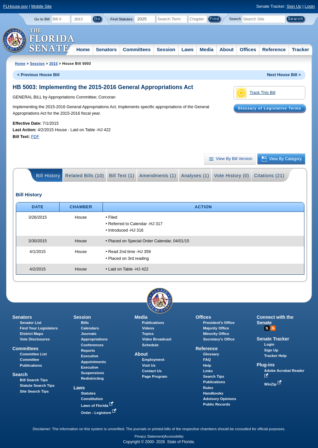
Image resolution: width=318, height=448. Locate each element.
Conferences (92, 345)
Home (83, 49)
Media (207, 49)
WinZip (273, 384)
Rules (208, 388)
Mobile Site (41, 6)
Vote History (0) (231, 175)
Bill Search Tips (34, 380)
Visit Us (149, 365)
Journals (88, 334)
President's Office (219, 323)
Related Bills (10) (84, 175)
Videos (148, 328)
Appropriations (94, 339)
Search (235, 19)
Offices (248, 49)
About (227, 49)
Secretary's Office (219, 339)
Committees (137, 49)
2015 (53, 63)
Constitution (92, 399)
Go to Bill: (42, 19)
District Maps (31, 334)
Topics (148, 334)
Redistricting (92, 378)
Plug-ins (266, 364)
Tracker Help (275, 356)
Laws (187, 49)
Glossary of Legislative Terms (269, 108)
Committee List (33, 354)
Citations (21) (269, 175)
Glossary (211, 354)
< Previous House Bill (38, 74)
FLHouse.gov (15, 6)
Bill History (48, 175)
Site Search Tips (34, 391)
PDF (35, 136)
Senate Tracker (273, 338)
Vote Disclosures (35, 339)
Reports (88, 350)
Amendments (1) (157, 175)
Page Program (154, 376)
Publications (153, 323)
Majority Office (216, 328)
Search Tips (213, 376)
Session (166, 49)
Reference (274, 49)
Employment (153, 360)
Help (207, 365)
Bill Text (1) (121, 175)
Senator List (30, 323)
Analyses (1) (195, 175)
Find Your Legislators (39, 328)
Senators (106, 49)
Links (208, 371)
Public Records (216, 404)
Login (310, 6)
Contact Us (152, 371)
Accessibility (174, 436)
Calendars (90, 328)
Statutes (88, 393)
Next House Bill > (284, 74)
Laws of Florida (98, 406)
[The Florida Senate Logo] (38, 40)
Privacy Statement (149, 436)
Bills (85, 323)
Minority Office (216, 334)
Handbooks (213, 393)
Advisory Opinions (219, 399)
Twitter (266, 328)
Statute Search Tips (37, 385)
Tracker (300, 49)
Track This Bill (255, 93)
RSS (273, 328)
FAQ (207, 360)
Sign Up (294, 6)
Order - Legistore (99, 413)
